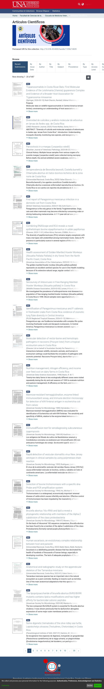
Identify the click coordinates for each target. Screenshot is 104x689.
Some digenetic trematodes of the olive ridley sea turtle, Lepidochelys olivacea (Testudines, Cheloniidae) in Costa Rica (54, 626)
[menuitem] (82, 4)
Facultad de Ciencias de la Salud (31, 16)
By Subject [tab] (61, 65)
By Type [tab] (85, 65)
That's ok (97, 685)
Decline (89, 685)
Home (15, 16)
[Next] (78, 651)
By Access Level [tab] (94, 67)
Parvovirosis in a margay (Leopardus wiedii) (48, 146)
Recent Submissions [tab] (20, 65)
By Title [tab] (51, 65)
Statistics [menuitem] (56, 11)
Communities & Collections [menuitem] (23, 11)
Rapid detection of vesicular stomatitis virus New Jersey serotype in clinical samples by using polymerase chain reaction (54, 458)
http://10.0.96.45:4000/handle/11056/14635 (58, 49)
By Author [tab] (42, 65)
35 (74, 651)
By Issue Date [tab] (32, 67)
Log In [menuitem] (87, 4)
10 (65, 651)
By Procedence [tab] (73, 65)
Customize (5, 685)
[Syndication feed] (88, 77)
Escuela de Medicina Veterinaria (56, 16)
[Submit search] (79, 4)
